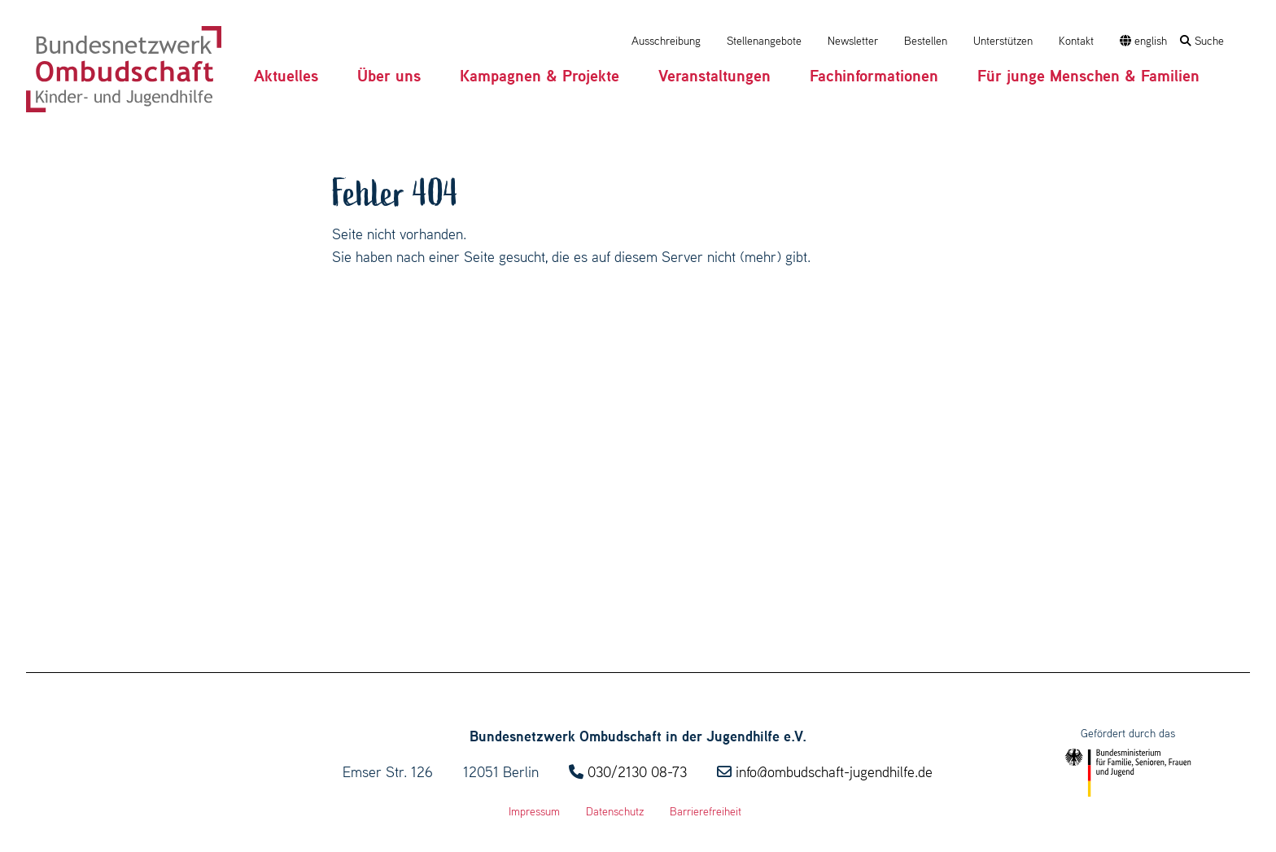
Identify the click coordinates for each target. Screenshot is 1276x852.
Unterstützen (1003, 40)
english (1143, 40)
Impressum (534, 811)
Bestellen (925, 40)
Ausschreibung (666, 40)
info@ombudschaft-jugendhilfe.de (834, 771)
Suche (1202, 40)
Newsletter (853, 40)
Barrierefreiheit (705, 811)
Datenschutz (615, 811)
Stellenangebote (764, 40)
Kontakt (1076, 40)
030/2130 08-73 (637, 771)
